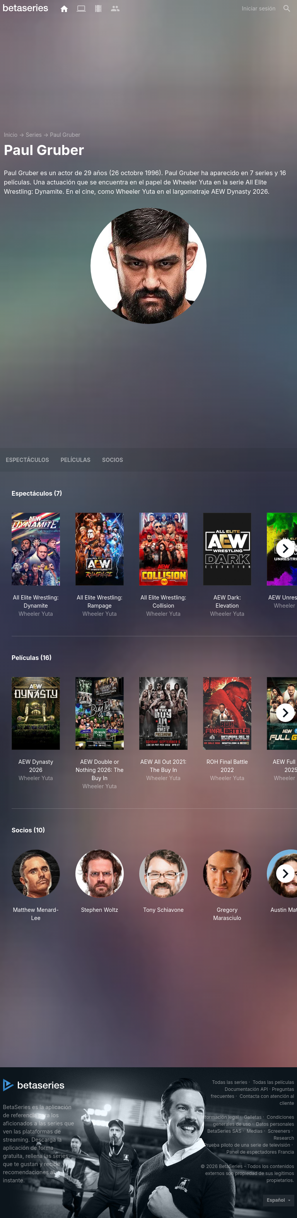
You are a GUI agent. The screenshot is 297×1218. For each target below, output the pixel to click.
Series (34, 134)
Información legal (220, 1117)
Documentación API (246, 1089)
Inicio (10, 134)
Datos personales (275, 1124)
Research (284, 1138)
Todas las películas (273, 1082)
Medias (255, 1131)
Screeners (279, 1131)
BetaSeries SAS (224, 1131)
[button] (36, 885)
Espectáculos (27, 460)
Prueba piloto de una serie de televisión (247, 1145)
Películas (75, 460)
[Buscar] (287, 8)
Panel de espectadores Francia (260, 1152)
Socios (112, 460)
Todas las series (229, 1082)
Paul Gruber (65, 134)
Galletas (253, 1117)
